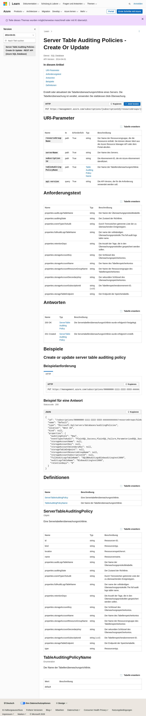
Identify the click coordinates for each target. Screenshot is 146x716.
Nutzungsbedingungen (122, 710)
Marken (21, 714)
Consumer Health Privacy (95, 710)
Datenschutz (72, 710)
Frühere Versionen (34, 710)
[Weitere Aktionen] (139, 31)
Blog (48, 710)
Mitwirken (59, 710)
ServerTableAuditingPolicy (64, 325)
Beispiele (50, 81)
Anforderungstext (53, 74)
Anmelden (138, 4)
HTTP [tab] (48, 374)
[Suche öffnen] (129, 3)
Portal (111, 11)
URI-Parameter (52, 70)
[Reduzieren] (35, 29)
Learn (46, 31)
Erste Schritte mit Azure (129, 11)
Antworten (50, 78)
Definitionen (51, 85)
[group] (93, 109)
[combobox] (19, 35)
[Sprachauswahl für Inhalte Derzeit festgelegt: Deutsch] (9, 703)
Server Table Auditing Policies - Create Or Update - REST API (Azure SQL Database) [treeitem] (21, 50)
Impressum (7, 714)
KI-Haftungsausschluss (12, 710)
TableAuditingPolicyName (56, 503)
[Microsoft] (5, 4)
